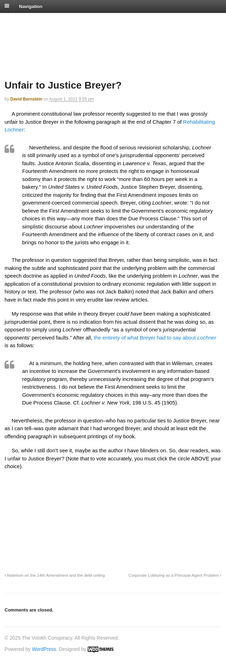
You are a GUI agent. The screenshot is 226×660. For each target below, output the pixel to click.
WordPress (44, 649)
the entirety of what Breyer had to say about (154, 338)
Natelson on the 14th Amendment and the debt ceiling (55, 575)
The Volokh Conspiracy (54, 21)
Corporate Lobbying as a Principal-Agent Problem (174, 575)
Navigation (30, 6)
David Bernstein (26, 99)
